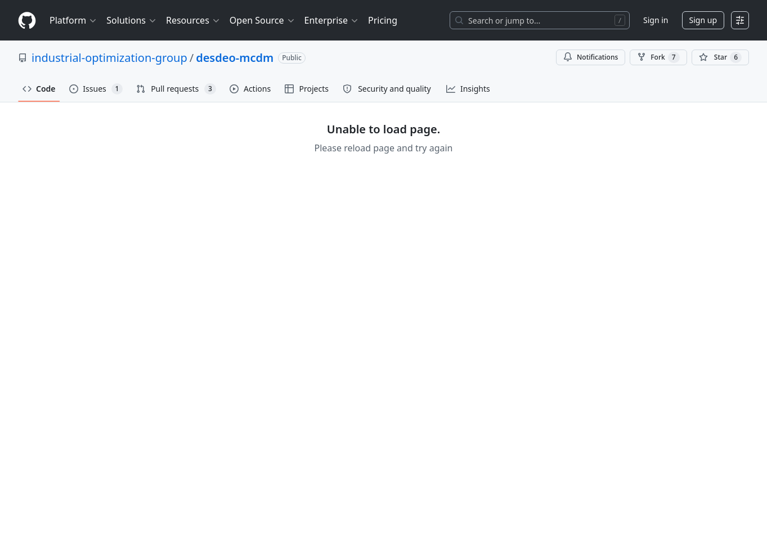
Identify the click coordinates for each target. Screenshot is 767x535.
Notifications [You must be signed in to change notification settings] (590, 57)
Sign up (703, 20)
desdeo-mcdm (234, 57)
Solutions (131, 20)
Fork (658, 57)
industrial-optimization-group (109, 57)
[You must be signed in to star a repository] (720, 57)
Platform (73, 20)
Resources (193, 20)
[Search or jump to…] (539, 20)
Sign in (655, 20)
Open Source (262, 20)
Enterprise (331, 20)
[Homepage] (27, 20)
